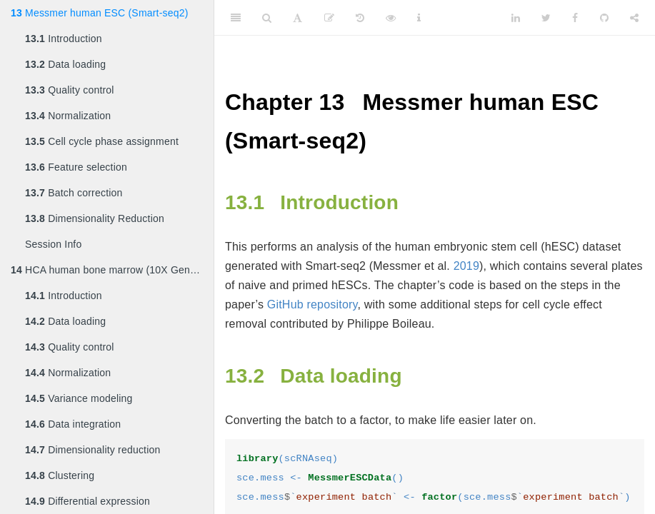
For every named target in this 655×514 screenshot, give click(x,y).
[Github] (604, 18)
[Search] (266, 18)
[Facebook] (575, 18)
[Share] (634, 18)
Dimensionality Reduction (94, 218)
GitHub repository (312, 304)
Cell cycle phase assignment (102, 141)
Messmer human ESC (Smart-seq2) (100, 13)
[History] (360, 18)
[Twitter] (546, 18)
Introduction (63, 38)
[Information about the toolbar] (418, 18)
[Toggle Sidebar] (235, 18)
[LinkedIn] (516, 18)
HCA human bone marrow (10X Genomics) (112, 270)
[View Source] (390, 18)
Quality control (69, 90)
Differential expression (87, 501)
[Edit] (329, 18)
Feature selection (76, 167)
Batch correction (74, 192)
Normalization (68, 115)
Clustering (59, 475)
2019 (466, 266)
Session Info (53, 244)
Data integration (73, 424)
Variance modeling (78, 398)
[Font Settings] (297, 18)
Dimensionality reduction (92, 449)
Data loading (65, 64)
